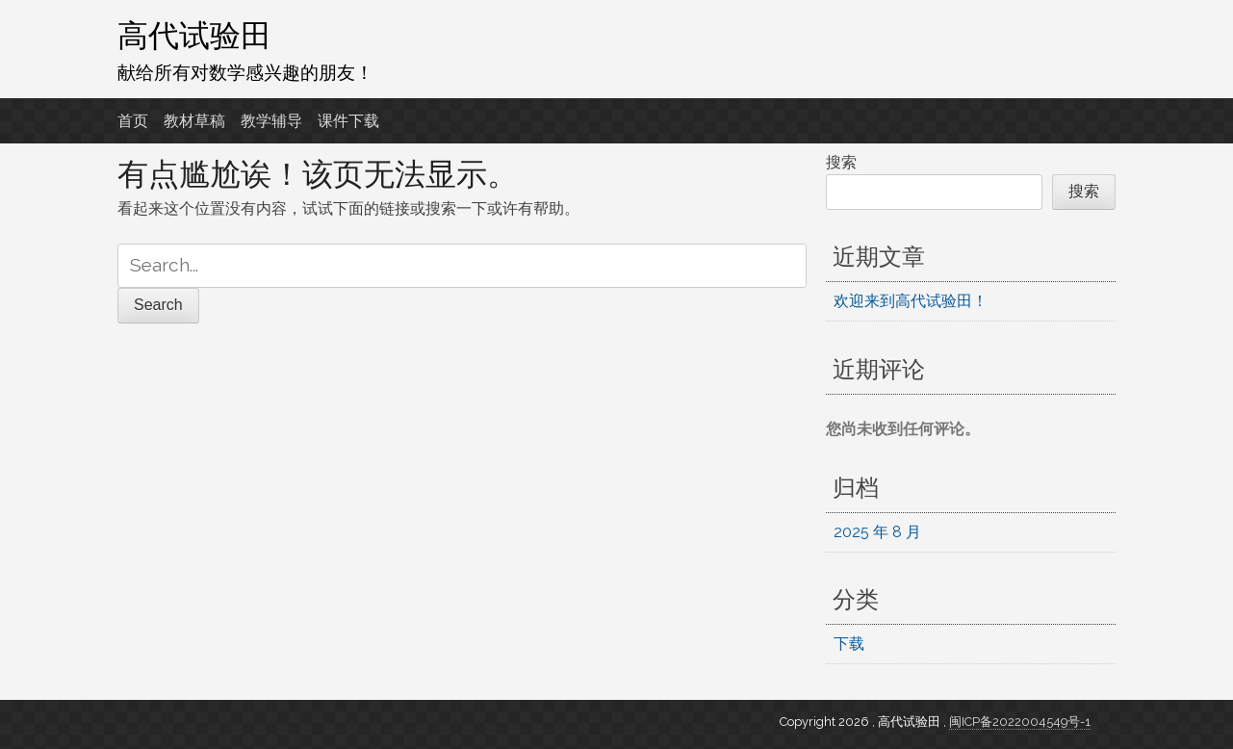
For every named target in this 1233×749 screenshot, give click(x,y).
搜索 (841, 162)
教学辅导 (271, 121)
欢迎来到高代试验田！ (911, 301)
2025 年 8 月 (877, 532)
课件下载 (348, 121)
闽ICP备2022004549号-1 (1020, 721)
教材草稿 (194, 121)
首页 (132, 121)
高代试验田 (194, 35)
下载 (849, 643)
